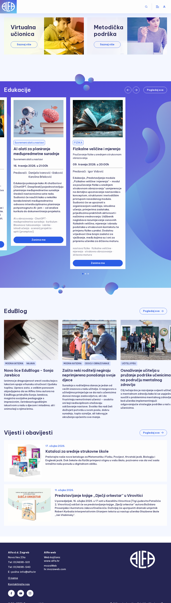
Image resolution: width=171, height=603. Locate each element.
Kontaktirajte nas (19, 584)
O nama (13, 578)
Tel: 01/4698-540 (19, 567)
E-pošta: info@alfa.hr (22, 571)
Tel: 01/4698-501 (19, 562)
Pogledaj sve (155, 89)
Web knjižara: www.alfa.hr (52, 559)
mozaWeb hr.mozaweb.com (55, 567)
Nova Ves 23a (16, 557)
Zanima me (39, 239)
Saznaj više (24, 44)
